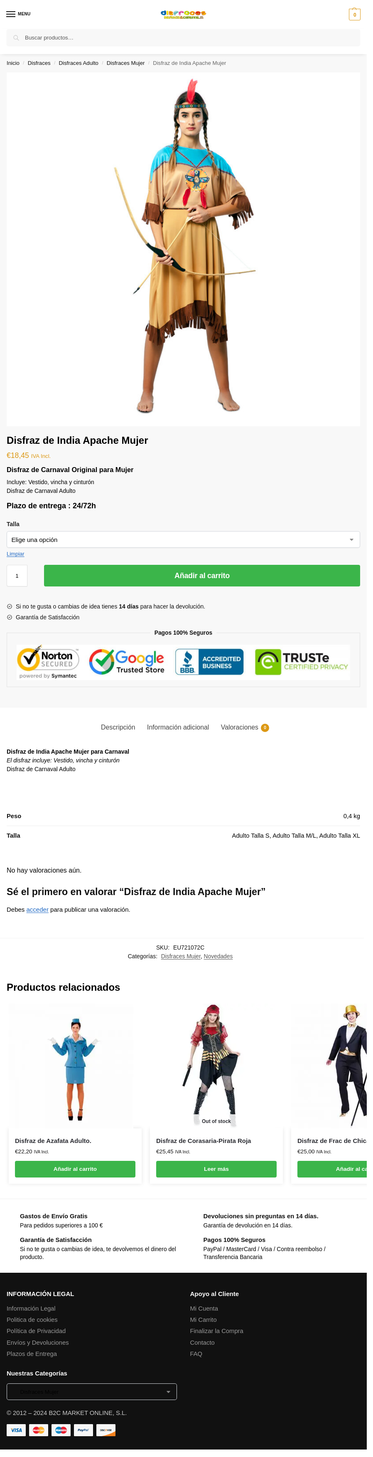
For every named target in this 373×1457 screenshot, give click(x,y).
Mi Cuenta (204, 1308)
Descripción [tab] (118, 727)
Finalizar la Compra (216, 1331)
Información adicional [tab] (178, 727)
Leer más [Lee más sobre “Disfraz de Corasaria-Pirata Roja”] (216, 1169)
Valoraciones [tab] (245, 728)
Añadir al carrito (202, 575)
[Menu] (18, 14)
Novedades (218, 956)
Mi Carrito (203, 1319)
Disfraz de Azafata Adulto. (53, 1140)
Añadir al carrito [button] (75, 1169)
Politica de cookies (32, 1319)
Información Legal (31, 1308)
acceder (38, 909)
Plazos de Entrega (32, 1354)
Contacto (202, 1342)
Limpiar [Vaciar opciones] (16, 554)
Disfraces (39, 63)
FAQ (196, 1354)
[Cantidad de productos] (17, 575)
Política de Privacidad (36, 1331)
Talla (13, 524)
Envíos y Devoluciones (38, 1342)
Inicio (13, 63)
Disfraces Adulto (78, 63)
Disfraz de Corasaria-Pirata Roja (203, 1140)
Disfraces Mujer (126, 63)
